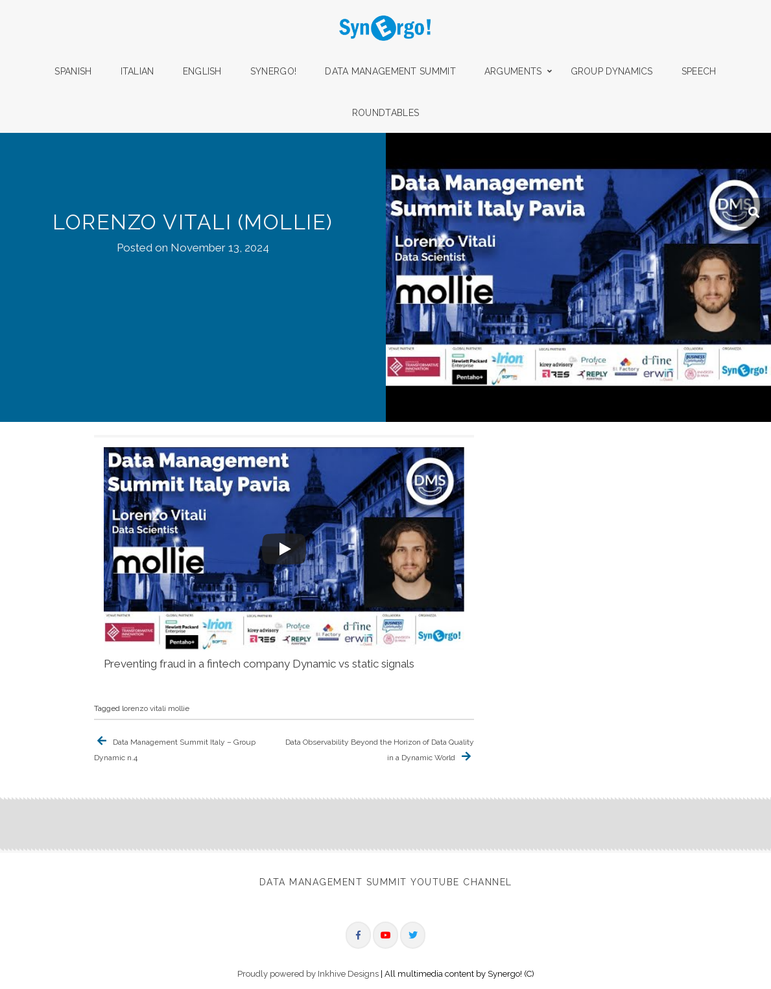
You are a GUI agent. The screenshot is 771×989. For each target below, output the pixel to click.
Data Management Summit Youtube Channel (385, 882)
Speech (699, 71)
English (202, 71)
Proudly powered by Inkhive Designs (308, 972)
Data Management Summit (390, 71)
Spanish (72, 71)
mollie (178, 708)
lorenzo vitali (144, 708)
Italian (137, 71)
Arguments (513, 71)
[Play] (284, 548)
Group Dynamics (612, 71)
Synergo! (273, 71)
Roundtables (385, 113)
